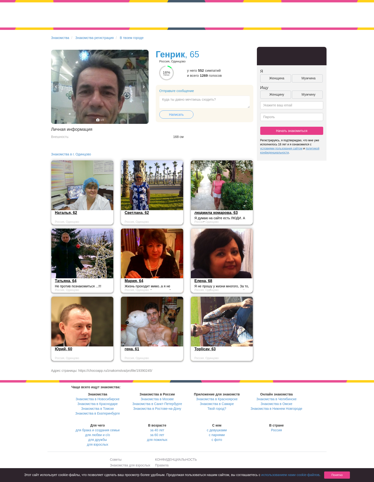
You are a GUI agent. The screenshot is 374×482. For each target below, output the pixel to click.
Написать (176, 114)
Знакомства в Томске (97, 409)
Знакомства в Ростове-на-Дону (157, 409)
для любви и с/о (97, 435)
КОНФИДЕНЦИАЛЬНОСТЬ (176, 459)
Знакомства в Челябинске (276, 399)
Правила (162, 465)
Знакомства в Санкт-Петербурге (157, 404)
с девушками (217, 430)
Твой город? (217, 409)
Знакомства (60, 38)
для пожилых (157, 440)
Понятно (337, 475)
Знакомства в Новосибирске (97, 399)
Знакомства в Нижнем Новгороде (276, 409)
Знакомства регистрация (94, 38)
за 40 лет (157, 430)
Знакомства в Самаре (217, 404)
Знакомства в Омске (276, 404)
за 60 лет (157, 435)
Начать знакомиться (291, 131)
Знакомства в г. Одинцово (71, 154)
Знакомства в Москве (157, 399)
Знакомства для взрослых (130, 465)
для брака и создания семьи (98, 430)
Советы (116, 459)
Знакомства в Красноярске (217, 399)
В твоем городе (132, 38)
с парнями (217, 435)
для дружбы (97, 440)
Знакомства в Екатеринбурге (97, 413)
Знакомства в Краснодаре (98, 404)
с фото (217, 440)
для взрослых (97, 444)
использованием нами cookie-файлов (290, 475)
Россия (276, 430)
